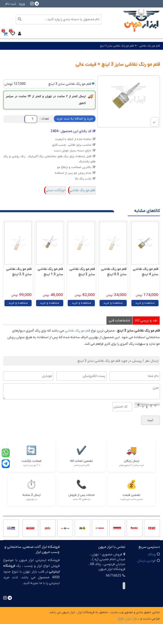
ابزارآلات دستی (55, 190)
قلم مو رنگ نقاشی (149, 46)
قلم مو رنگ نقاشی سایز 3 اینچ (117, 46)
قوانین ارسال (146, 561)
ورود (21, 4)
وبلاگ (152, 554)
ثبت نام (10, 4)
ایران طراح (124, 619)
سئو (137, 619)
